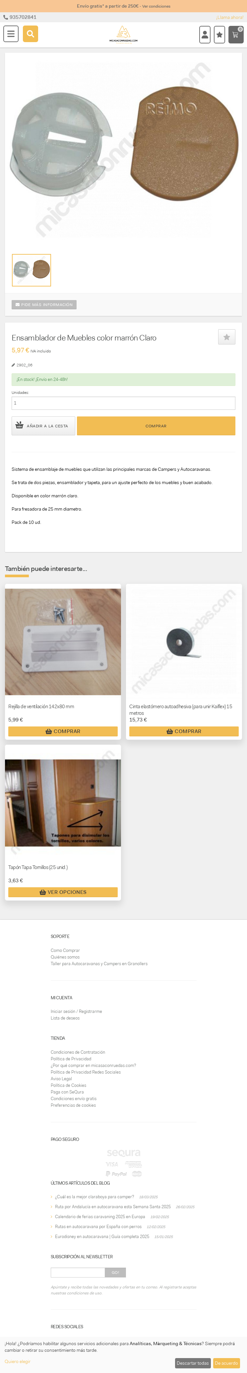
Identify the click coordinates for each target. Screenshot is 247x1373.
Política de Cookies (68, 1085)
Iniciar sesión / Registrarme (76, 1011)
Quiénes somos (65, 957)
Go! (115, 1272)
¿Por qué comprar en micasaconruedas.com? (93, 1065)
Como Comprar (65, 950)
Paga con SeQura (67, 1092)
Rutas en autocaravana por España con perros (98, 1226)
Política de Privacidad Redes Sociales (86, 1072)
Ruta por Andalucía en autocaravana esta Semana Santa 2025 (113, 1207)
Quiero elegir (18, 1361)
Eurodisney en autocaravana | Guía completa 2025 (102, 1236)
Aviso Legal (61, 1079)
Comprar (156, 426)
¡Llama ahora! (230, 17)
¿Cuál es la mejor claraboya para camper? (94, 1197)
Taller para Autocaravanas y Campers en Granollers (99, 964)
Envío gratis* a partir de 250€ (123, 6)
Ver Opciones (63, 892)
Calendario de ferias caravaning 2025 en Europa (100, 1216)
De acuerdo (226, 1363)
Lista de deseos (65, 1018)
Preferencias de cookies (73, 1105)
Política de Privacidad (71, 1059)
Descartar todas (193, 1363)
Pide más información (44, 304)
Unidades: (20, 392)
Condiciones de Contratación (78, 1052)
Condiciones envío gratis (73, 1098)
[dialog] (123, 1355)
